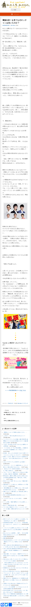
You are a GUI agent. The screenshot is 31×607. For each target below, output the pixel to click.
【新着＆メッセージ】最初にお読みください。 (14, 432)
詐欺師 (5, 536)
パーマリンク (25, 403)
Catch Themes (19, 604)
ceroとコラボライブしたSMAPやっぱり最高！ (14, 462)
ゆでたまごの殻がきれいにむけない (12, 571)
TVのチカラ (10, 403)
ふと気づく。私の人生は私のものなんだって (14, 435)
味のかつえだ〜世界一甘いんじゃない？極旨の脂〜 (15, 481)
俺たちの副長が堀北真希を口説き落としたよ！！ (15, 495)
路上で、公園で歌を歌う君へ (10, 505)
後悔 (4, 538)
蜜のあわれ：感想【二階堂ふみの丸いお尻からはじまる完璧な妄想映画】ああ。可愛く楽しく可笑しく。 (15, 477)
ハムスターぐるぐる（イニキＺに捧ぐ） (13, 498)
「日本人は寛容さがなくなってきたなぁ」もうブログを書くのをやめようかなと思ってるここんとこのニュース (15, 564)
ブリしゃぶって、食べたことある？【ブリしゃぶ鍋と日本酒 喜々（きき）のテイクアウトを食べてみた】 (15, 574)
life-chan (13, 25)
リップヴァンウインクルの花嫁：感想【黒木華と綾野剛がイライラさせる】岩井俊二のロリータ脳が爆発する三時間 (15, 441)
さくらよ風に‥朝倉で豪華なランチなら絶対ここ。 (15, 502)
